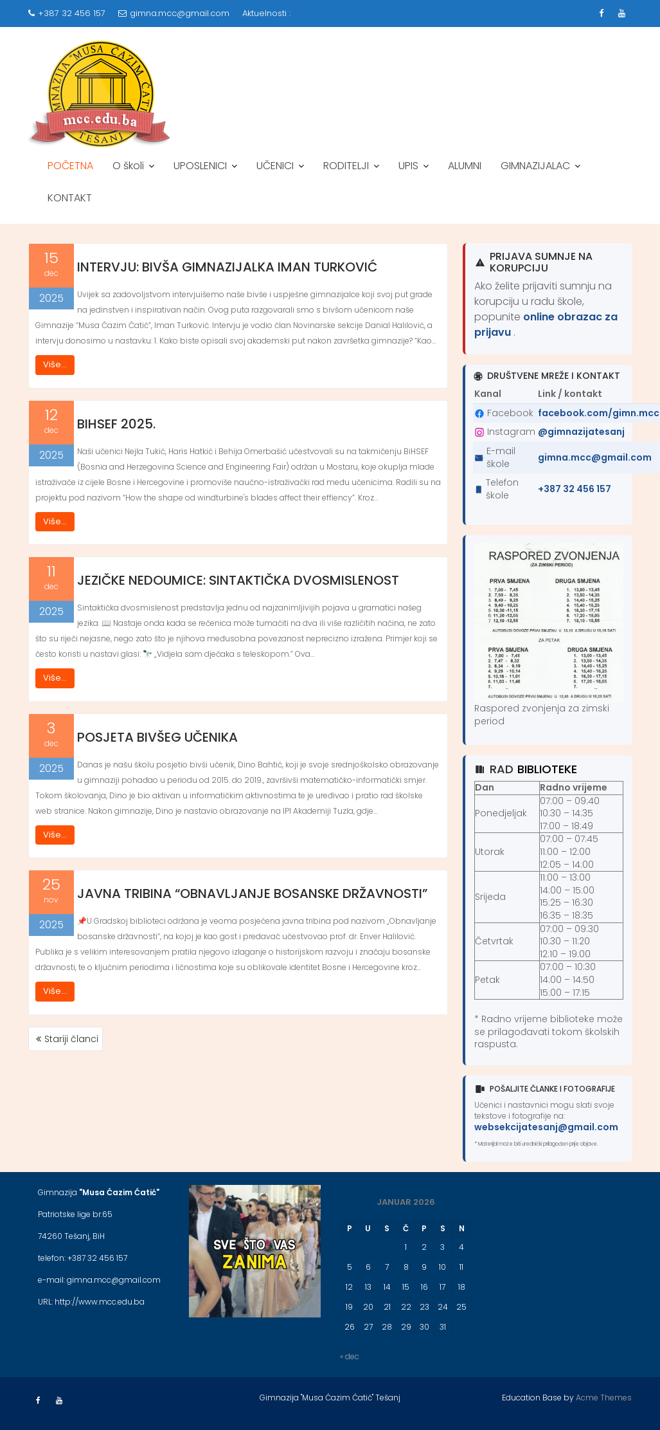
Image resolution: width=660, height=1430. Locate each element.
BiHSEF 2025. (116, 424)
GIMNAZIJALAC (535, 165)
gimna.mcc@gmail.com (173, 13)
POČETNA (70, 165)
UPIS (408, 165)
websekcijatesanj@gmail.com (546, 1127)
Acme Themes (604, 1397)
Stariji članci (71, 1038)
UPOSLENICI (200, 165)
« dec (349, 1356)
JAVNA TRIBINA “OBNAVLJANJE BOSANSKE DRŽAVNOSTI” (252, 894)
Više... (55, 364)
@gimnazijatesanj (581, 431)
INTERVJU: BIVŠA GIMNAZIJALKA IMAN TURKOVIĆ (227, 267)
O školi (128, 165)
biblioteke (547, 769)
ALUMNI (464, 165)
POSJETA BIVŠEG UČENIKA (157, 737)
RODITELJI (346, 165)
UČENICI (275, 165)
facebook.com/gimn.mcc (598, 413)
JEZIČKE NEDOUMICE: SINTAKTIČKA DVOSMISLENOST (238, 580)
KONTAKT (70, 197)
